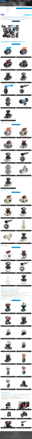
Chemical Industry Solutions (16, 21)
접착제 (24, 9)
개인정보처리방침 (15, 432)
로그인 (18, 432)
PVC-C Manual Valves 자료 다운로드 (15, 124)
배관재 (8, 8)
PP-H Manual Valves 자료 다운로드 (15, 192)
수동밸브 (24, 8)
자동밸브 (8, 9)
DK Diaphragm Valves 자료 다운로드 (15, 300)
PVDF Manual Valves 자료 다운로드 (15, 247)
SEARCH (29, 1)
